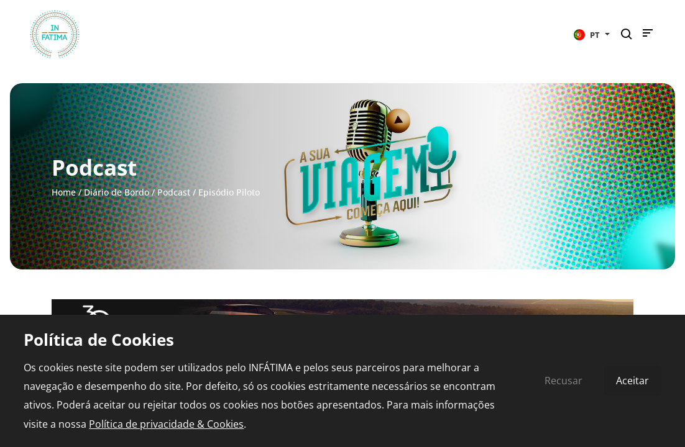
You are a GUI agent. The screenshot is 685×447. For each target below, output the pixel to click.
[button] (592, 34)
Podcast (173, 192)
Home (64, 192)
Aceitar (632, 380)
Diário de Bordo (116, 192)
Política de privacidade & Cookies (166, 424)
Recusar (563, 380)
